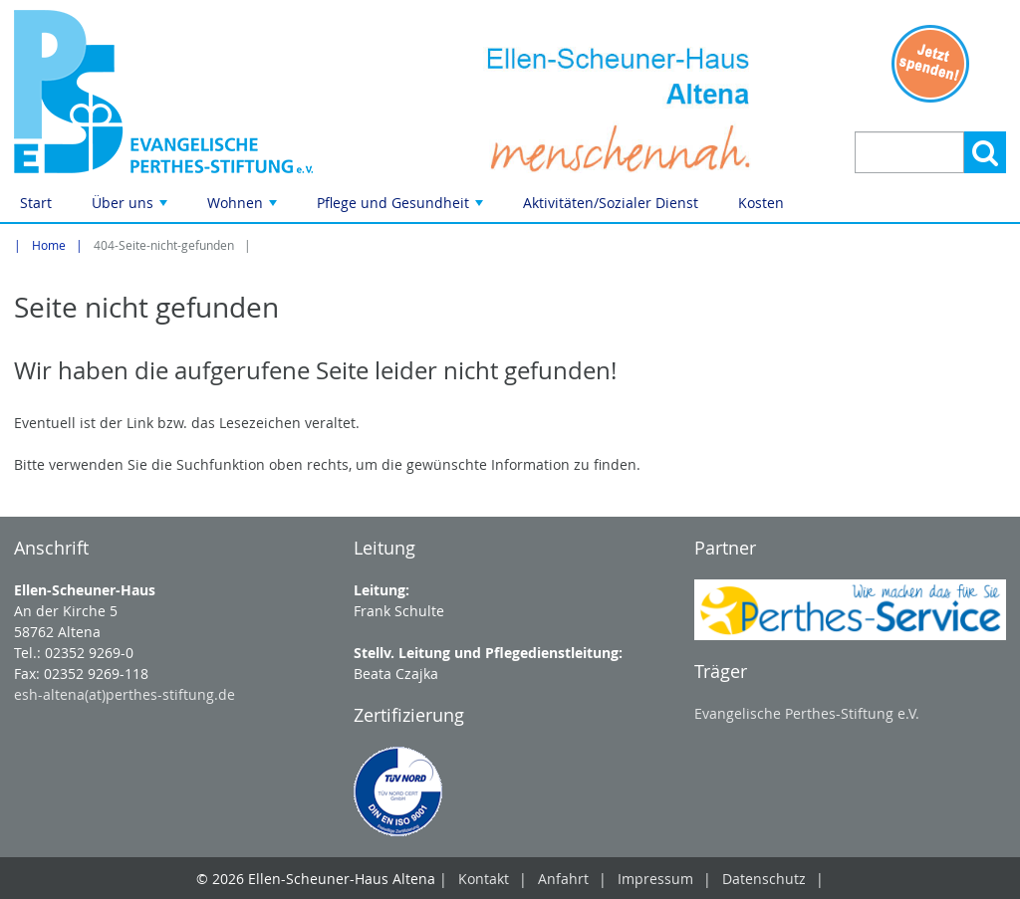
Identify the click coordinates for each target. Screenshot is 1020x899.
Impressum (655, 878)
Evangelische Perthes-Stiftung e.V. (806, 713)
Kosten (761, 202)
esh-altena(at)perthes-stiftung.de (124, 694)
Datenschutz (764, 878)
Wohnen (244, 207)
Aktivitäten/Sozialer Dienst (610, 202)
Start (36, 202)
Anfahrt (563, 878)
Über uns (131, 207)
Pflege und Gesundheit (402, 207)
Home (49, 245)
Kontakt (483, 878)
